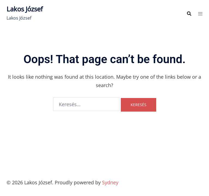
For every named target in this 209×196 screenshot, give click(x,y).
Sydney (110, 182)
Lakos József (25, 8)
